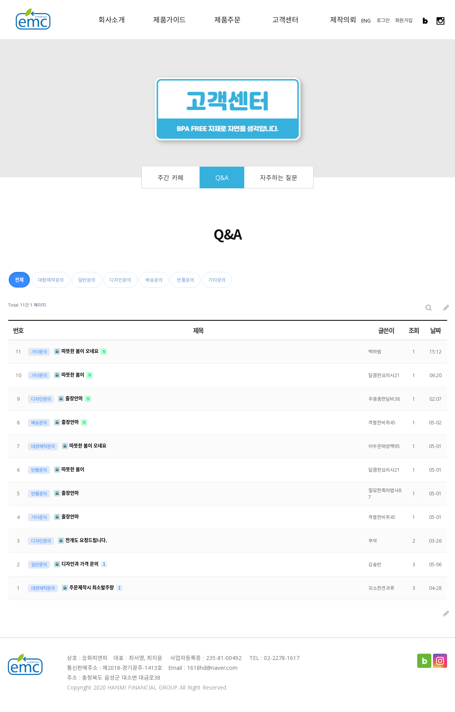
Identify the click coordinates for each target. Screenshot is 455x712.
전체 (19, 279)
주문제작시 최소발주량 (88, 587)
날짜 (435, 330)
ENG (366, 20)
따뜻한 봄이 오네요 (77, 351)
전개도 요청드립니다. (82, 540)
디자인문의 (120, 279)
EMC (33, 19)
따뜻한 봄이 (69, 374)
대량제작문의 (51, 279)
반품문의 (185, 279)
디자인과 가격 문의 (77, 563)
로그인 (383, 20)
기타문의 (217, 279)
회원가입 (403, 20)
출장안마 (71, 398)
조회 (414, 330)
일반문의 (86, 279)
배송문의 (154, 279)
